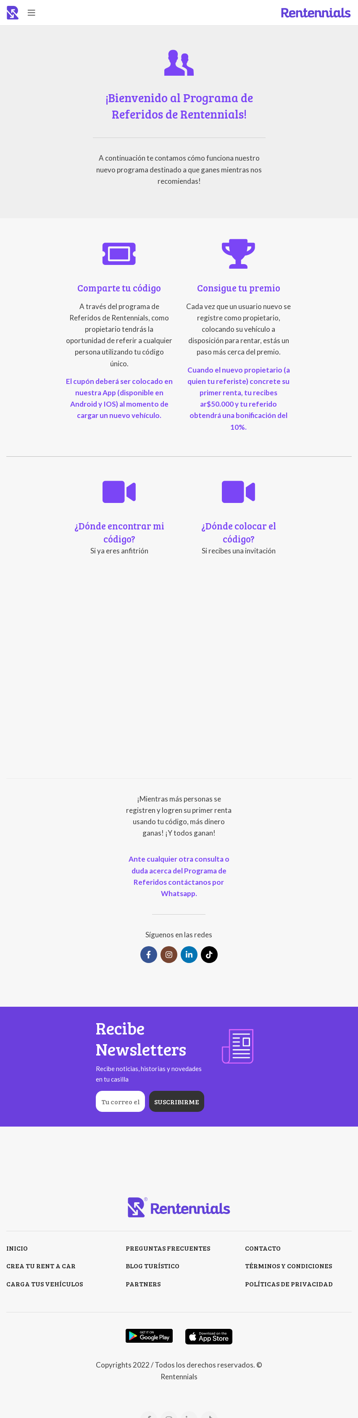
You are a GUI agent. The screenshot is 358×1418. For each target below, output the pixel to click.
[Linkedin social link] (189, 954)
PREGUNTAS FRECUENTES (168, 1247)
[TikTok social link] (209, 954)
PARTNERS (143, 1283)
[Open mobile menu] (31, 12)
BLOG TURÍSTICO (152, 1265)
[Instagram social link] (169, 954)
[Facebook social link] (148, 954)
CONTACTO (263, 1247)
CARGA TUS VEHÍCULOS (44, 1283)
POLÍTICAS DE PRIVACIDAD (289, 1283)
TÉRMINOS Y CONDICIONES (288, 1265)
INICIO (17, 1247)
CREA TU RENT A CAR (41, 1265)
